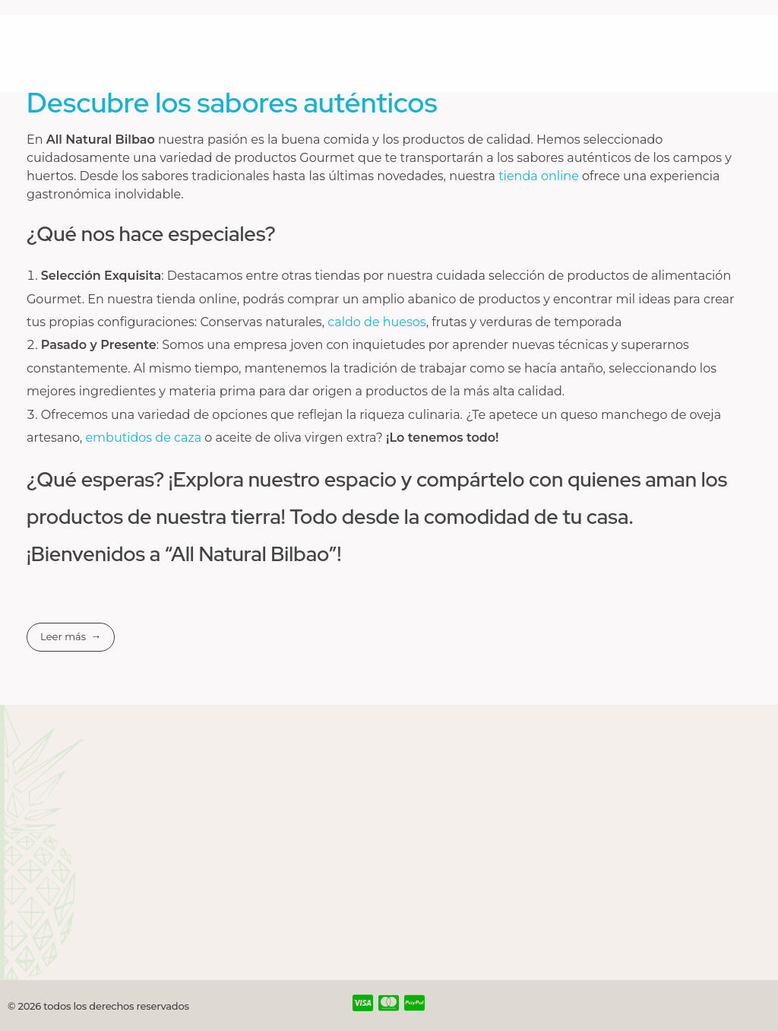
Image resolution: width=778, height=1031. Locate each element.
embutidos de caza (143, 437)
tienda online (540, 176)
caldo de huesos (376, 322)
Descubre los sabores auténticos (232, 102)
